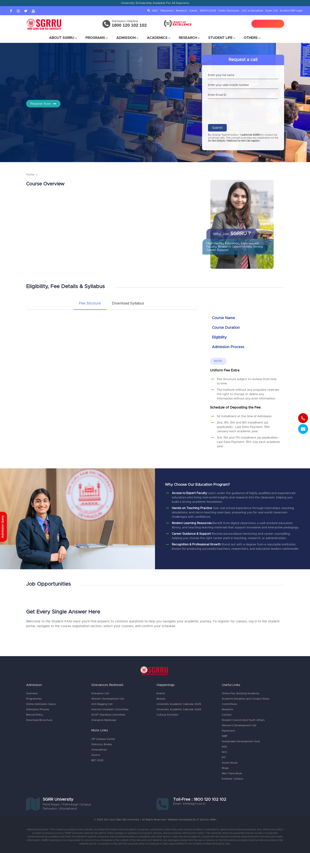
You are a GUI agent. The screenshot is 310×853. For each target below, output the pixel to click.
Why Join (231, 233)
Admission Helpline (125, 21)
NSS (224, 747)
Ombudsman (99, 750)
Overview (32, 693)
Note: (218, 361)
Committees (229, 704)
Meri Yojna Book (232, 773)
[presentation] (238, 108)
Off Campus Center (103, 739)
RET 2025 (97, 760)
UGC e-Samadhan (252, 10)
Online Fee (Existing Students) (240, 693)
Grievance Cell (100, 693)
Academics (159, 38)
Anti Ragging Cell (101, 704)
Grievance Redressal (103, 720)
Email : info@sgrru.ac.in (189, 803)
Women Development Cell (107, 699)
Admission (127, 38)
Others (252, 38)
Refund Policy (34, 715)
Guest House (230, 763)
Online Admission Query (41, 704)
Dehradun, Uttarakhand (60, 808)
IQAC (155, 10)
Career (193, 10)
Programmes (34, 699)
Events (161, 693)
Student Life (222, 38)
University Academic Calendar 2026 (179, 709)
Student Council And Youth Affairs (243, 720)
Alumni (95, 755)
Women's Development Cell (239, 725)
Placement (167, 10)
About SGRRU (63, 38)
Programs (96, 38)
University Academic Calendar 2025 (179, 704)
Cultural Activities (167, 715)
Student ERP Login (291, 10)
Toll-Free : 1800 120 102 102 (199, 799)
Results (161, 699)
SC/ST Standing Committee (108, 715)
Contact (227, 715)
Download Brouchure (39, 720)
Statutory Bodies (101, 744)
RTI (224, 757)
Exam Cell (272, 10)
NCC (224, 752)
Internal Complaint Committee (110, 709)
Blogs (225, 768)
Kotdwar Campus (232, 779)
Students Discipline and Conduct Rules (245, 699)
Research (181, 10)
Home (30, 174)
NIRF (225, 736)
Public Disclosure (228, 10)
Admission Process (37, 709)
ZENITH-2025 (208, 10)
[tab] (90, 303)
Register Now (43, 103)
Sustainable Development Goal (241, 741)
